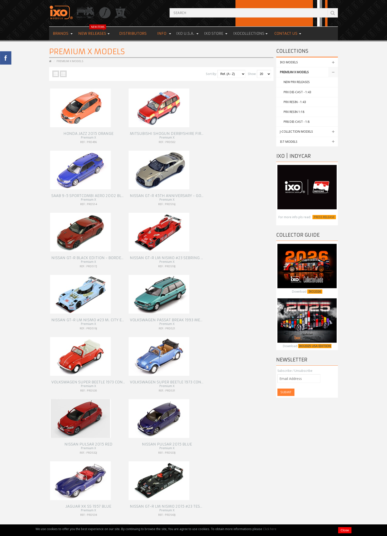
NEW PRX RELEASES (297, 82)
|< (53, 396)
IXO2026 (315, 291)
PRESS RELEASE (324, 217)
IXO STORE (213, 33)
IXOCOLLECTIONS (248, 33)
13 (120, 396)
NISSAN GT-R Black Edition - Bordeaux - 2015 (95, 191)
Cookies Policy (160, 456)
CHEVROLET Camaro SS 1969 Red (137, 372)
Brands (60, 33)
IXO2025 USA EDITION (315, 346)
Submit (285, 392)
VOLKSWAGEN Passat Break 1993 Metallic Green (267, 191)
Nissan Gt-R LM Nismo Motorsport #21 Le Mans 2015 (215, 312)
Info (161, 33)
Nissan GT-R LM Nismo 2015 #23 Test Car (146, 312)
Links (153, 450)
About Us (156, 432)
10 (95, 396)
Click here (269, 529)
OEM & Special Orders (165, 438)
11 (103, 396)
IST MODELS (288, 142)
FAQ (152, 444)
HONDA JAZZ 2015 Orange (77, 131)
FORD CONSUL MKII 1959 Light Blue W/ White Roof (211, 372)
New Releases (92, 31)
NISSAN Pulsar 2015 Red (189, 252)
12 (112, 396)
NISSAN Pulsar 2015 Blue (245, 252)
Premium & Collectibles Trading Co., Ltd (196, 517)
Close (345, 530)
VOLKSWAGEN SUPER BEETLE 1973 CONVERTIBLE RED (99, 252)
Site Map (156, 462)
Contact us (285, 33)
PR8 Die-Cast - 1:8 (297, 122)
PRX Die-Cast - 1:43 (297, 92)
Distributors (133, 33)
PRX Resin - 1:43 (295, 102)
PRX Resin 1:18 (294, 112)
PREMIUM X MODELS (294, 72)
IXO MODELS (289, 62)
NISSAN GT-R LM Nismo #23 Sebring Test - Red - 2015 (158, 191)
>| (153, 396)
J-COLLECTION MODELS (296, 131)
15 (137, 396)
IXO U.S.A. (185, 33)
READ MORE (299, 479)
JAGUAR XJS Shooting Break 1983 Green (258, 372)
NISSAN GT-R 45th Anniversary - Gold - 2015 (263, 131)
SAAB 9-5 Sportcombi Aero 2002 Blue (200, 131)
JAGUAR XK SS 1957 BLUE (77, 312)
